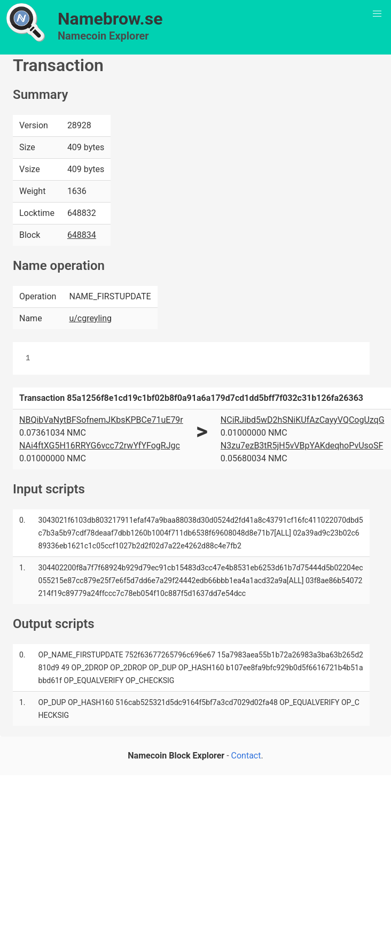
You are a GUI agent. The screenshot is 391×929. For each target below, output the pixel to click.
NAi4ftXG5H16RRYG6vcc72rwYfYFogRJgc (99, 445)
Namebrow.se (110, 19)
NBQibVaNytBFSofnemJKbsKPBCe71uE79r (101, 420)
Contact (246, 755)
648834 (81, 235)
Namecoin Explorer (103, 35)
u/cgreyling (90, 318)
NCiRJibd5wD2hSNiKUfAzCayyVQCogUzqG (303, 420)
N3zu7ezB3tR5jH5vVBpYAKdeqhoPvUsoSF (302, 445)
